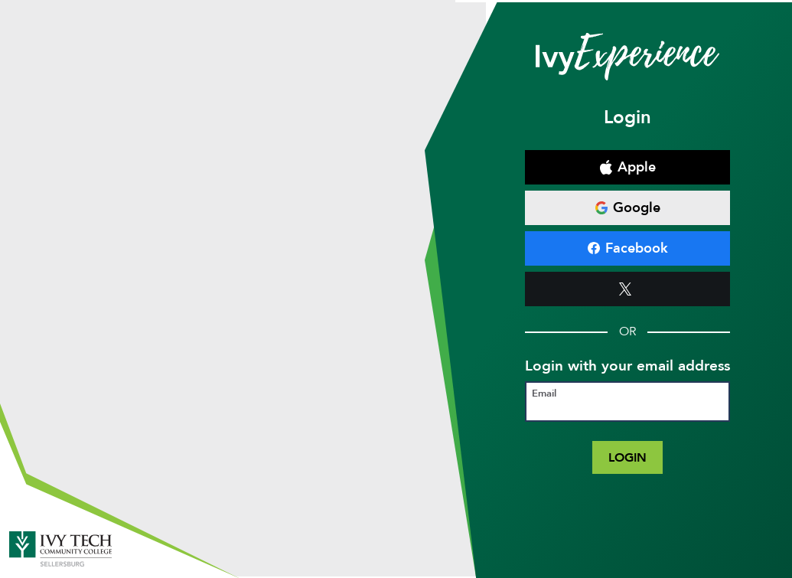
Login (627, 457)
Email (544, 394)
